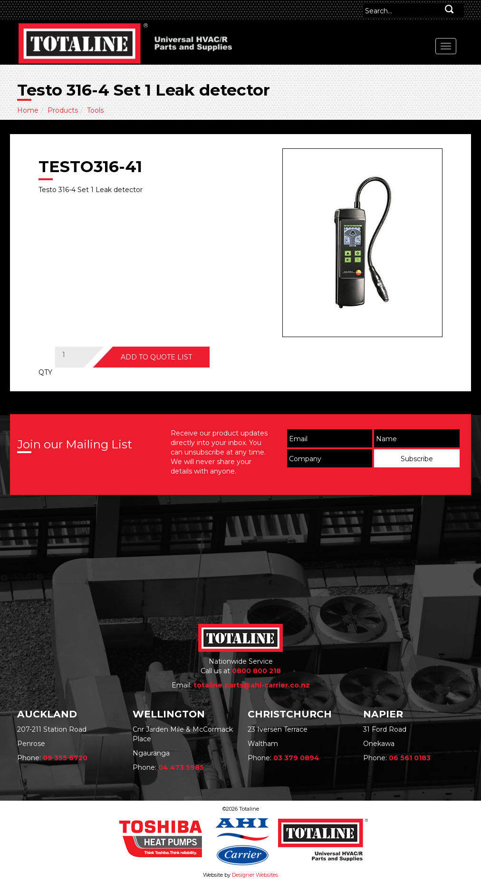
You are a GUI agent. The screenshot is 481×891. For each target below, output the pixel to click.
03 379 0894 (296, 758)
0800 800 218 (256, 671)
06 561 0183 (410, 758)
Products (63, 110)
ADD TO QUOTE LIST (156, 357)
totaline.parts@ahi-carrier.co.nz (251, 685)
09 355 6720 (65, 758)
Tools (95, 110)
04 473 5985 (181, 767)
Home (27, 110)
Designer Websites (255, 875)
